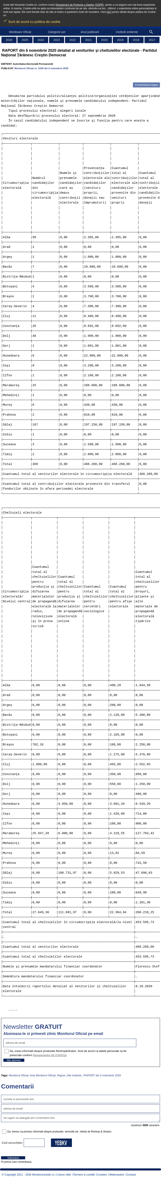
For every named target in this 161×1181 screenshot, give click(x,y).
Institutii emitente (127, 32)
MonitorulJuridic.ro (43, 1174)
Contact (131, 1174)
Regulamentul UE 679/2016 (50, 1055)
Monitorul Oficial (18, 1075)
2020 (104, 40)
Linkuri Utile (64, 1174)
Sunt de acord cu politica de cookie (31, 20)
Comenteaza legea (146, 84)
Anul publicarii (90, 32)
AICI (108, 12)
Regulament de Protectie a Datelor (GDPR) (80, 4)
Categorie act (56, 32)
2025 (25, 40)
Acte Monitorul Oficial (43, 1075)
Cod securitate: (12, 1142)
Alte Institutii (74, 1075)
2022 (72, 40)
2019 (120, 40)
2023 (56, 40)
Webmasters (116, 1174)
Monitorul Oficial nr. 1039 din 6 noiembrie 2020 (41, 68)
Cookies (102, 1174)
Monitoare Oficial (20, 32)
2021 (88, 40)
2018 (136, 40)
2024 (41, 40)
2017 (152, 40)
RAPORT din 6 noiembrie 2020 (102, 1075)
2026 (9, 40)
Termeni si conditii (84, 1174)
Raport (61, 1075)
